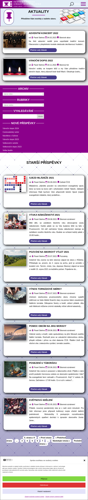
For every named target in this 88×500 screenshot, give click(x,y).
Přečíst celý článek (38, 50)
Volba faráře (7, 150)
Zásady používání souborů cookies (34, 496)
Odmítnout (44, 485)
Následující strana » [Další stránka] (61, 441)
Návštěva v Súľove (10, 136)
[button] (84, 460)
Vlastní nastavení (44, 491)
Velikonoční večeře (10, 143)
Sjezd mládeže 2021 (41, 178)
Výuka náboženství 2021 (44, 215)
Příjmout (44, 479)
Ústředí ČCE (65, 182)
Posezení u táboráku (43, 363)
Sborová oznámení (67, 219)
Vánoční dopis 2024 (11, 128)
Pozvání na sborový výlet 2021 (49, 252)
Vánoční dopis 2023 (11, 139)
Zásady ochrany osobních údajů (54, 496)
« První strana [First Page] (45, 438)
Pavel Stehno (39, 38)
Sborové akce (64, 38)
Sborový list (64, 65)
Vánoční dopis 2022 (41, 60)
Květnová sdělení (40, 400)
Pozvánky (64, 256)
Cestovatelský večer (11, 132)
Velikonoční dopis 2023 (12, 147)
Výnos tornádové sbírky (45, 289)
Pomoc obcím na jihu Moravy (47, 326)
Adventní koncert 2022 (43, 33)
